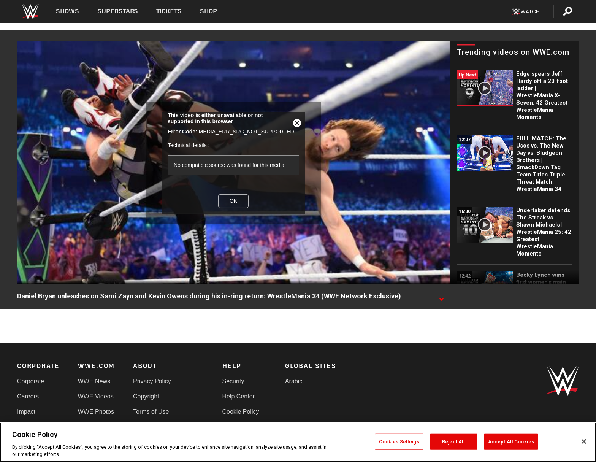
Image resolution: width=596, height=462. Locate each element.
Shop (208, 11)
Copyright (146, 396)
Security (233, 381)
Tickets (169, 11)
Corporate (30, 381)
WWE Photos (96, 411)
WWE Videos (96, 396)
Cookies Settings (399, 442)
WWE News (94, 381)
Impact (26, 411)
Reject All (453, 442)
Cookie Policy (240, 411)
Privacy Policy (152, 381)
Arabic (293, 381)
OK (233, 201)
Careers (28, 396)
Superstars (117, 11)
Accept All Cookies (511, 442)
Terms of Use (151, 411)
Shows (67, 11)
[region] (298, 442)
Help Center (238, 396)
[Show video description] (441, 296)
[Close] (583, 441)
